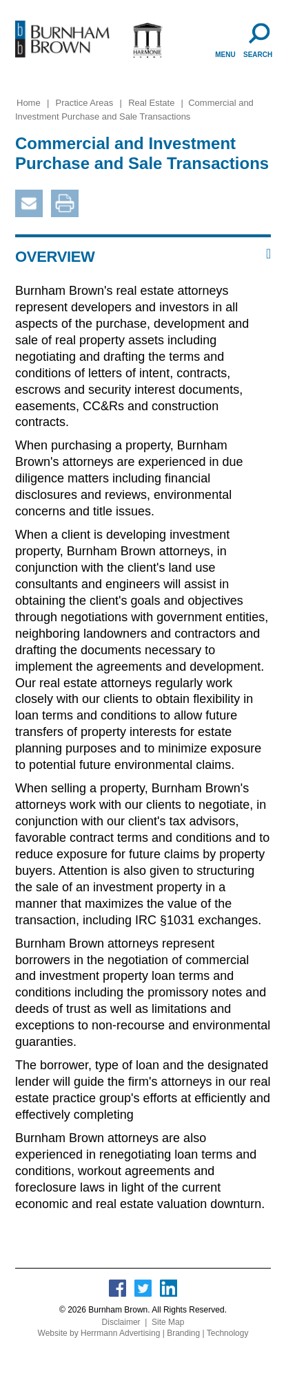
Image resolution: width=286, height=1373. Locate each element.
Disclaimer (121, 1322)
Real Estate (151, 103)
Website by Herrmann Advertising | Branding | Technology (143, 1333)
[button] (143, 256)
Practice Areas (85, 103)
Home (29, 103)
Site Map (168, 1322)
